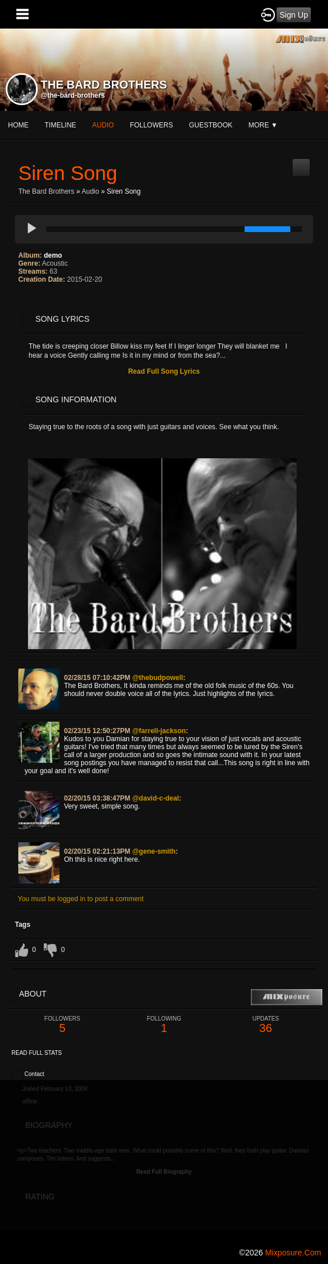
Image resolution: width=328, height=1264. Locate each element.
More (263, 125)
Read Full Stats (36, 1053)
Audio (90, 191)
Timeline (60, 125)
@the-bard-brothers (73, 95)
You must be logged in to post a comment (80, 899)
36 (266, 1024)
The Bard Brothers (46, 191)
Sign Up (293, 14)
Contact (34, 1074)
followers (151, 125)
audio (103, 125)
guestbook (211, 125)
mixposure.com (293, 1252)
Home (18, 125)
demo (53, 255)
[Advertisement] (164, 1160)
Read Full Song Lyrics (164, 371)
